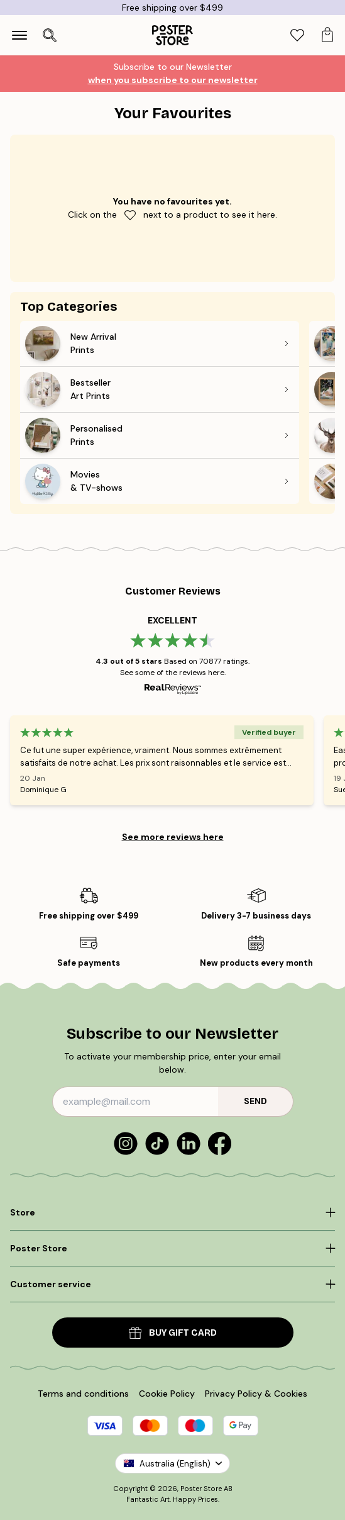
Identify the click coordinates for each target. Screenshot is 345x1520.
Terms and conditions (83, 1393)
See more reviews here (173, 836)
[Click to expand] (172, 1212)
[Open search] (49, 35)
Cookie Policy (167, 1393)
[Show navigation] (19, 35)
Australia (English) (172, 1463)
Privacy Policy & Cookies (256, 1393)
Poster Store (201, 1488)
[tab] (297, 35)
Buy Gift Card (173, 1333)
